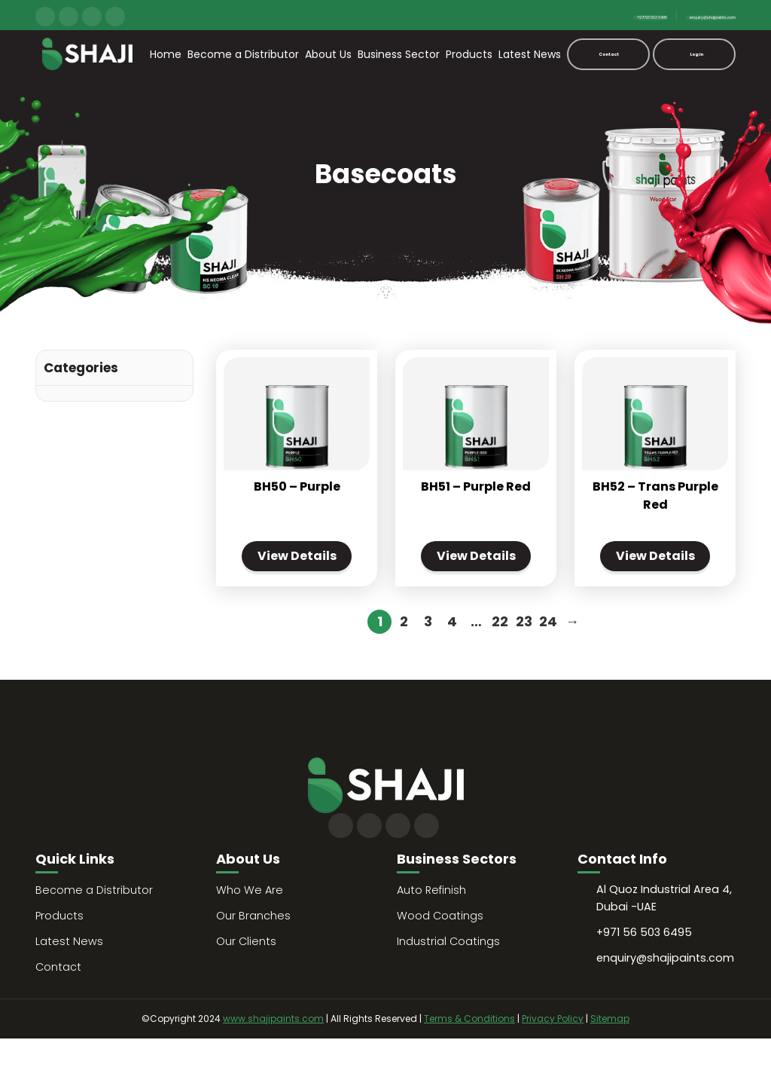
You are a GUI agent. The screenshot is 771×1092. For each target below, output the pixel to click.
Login (696, 54)
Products (469, 54)
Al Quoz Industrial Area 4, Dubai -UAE (665, 953)
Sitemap (609, 1072)
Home (165, 54)
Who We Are (250, 943)
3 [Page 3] (428, 674)
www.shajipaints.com (273, 1072)
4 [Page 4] (452, 674)
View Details (297, 593)
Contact (609, 54)
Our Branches (253, 969)
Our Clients (246, 994)
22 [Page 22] (500, 674)
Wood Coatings (440, 969)
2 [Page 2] (404, 674)
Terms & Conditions (469, 1072)
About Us (328, 54)
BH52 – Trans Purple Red (655, 518)
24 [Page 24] (548, 674)
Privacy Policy (553, 1072)
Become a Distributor (243, 54)
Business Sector (399, 54)
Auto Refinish (432, 943)
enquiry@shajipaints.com (673, 15)
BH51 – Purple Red (476, 509)
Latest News (529, 54)
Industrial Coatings (449, 994)
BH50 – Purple (297, 509)
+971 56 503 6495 (547, 15)
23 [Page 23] (524, 674)
